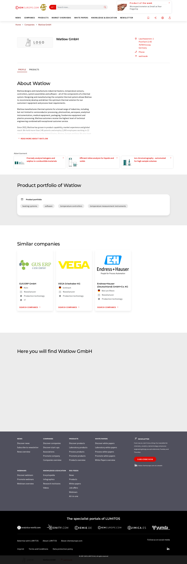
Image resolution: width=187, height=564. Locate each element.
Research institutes (52, 483)
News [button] (18, 17)
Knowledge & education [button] (104, 17)
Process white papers (104, 451)
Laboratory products (78, 447)
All (52, 7)
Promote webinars (25, 479)
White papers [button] (81, 17)
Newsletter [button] (126, 17)
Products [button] (43, 17)
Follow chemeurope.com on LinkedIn (148, 466)
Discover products (77, 443)
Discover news (23, 443)
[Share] (155, 18)
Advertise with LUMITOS (28, 540)
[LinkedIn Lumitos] (168, 549)
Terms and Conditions (38, 549)
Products (34, 69)
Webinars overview (25, 483)
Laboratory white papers (106, 447)
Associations (48, 451)
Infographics (49, 479)
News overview (23, 451)
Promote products (77, 456)
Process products (76, 451)
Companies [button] (29, 17)
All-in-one (73, 496)
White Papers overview (105, 460)
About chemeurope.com (71, 540)
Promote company (51, 456)
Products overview (77, 460)
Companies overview (52, 460)
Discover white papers (105, 443)
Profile (22, 69)
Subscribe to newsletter (27, 447)
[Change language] (162, 18)
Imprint (20, 549)
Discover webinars (25, 475)
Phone (139, 52)
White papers (75, 483)
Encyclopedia (49, 475)
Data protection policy (63, 549)
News (71, 475)
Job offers (73, 487)
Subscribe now (145, 459)
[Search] (105, 7)
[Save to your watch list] (148, 18)
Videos (46, 487)
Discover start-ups (51, 447)
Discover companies (52, 443)
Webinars (73, 492)
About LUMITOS (50, 540)
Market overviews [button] (61, 17)
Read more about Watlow (32, 138)
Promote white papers (105, 456)
